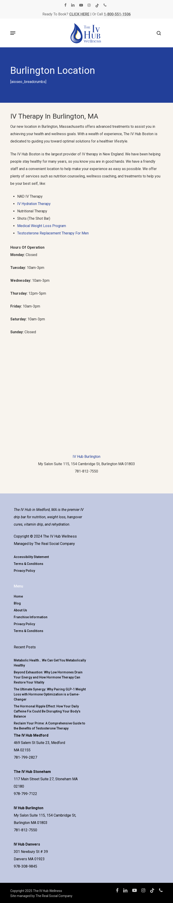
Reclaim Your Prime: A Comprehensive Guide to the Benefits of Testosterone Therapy (49, 725)
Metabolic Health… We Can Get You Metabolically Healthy (50, 662)
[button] (12, 33)
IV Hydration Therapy (34, 204)
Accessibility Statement (31, 557)
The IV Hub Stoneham (32, 771)
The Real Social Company (54, 543)
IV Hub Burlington (86, 456)
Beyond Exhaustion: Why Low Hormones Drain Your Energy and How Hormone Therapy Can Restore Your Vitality (48, 677)
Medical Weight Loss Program (41, 226)
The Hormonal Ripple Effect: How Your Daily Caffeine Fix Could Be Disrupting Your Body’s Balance (47, 711)
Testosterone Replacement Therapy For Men (53, 233)
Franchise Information (30, 617)
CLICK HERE (79, 14)
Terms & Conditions (28, 564)
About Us (20, 610)
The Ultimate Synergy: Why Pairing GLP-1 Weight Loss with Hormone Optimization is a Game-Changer (50, 694)
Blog (17, 603)
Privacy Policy (24, 571)
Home (18, 596)
